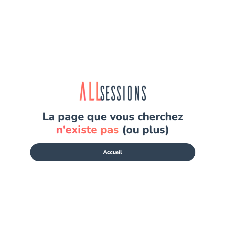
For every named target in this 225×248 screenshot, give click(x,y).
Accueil (112, 152)
